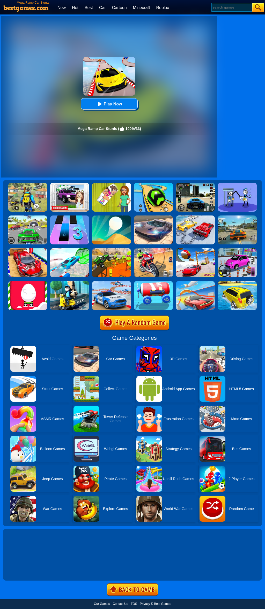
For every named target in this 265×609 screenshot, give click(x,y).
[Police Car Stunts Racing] (111, 283)
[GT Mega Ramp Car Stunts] (27, 250)
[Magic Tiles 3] (69, 217)
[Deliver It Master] (69, 283)
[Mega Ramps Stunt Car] (69, 250)
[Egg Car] (27, 283)
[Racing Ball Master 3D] (153, 184)
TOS (134, 604)
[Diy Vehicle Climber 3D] (153, 283)
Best (89, 7)
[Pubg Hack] (27, 184)
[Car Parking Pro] (237, 250)
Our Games (102, 604)
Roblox (162, 7)
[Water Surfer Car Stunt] (237, 283)
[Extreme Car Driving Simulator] (153, 217)
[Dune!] (111, 217)
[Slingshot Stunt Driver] (195, 283)
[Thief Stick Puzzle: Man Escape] (237, 184)
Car (102, 7)
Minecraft (141, 7)
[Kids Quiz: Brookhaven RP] (69, 184)
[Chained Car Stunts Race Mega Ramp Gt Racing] (195, 217)
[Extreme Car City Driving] (27, 217)
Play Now (109, 104)
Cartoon (119, 7)
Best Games (162, 604)
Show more (20, 571)
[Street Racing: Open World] (237, 217)
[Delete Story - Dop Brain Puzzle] (111, 184)
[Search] (231, 7)
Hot (75, 7)
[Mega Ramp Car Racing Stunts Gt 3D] (195, 250)
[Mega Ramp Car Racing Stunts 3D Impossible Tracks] (111, 250)
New (61, 7)
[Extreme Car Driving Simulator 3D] (195, 184)
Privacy (145, 604)
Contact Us (120, 604)
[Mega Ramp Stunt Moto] (153, 250)
